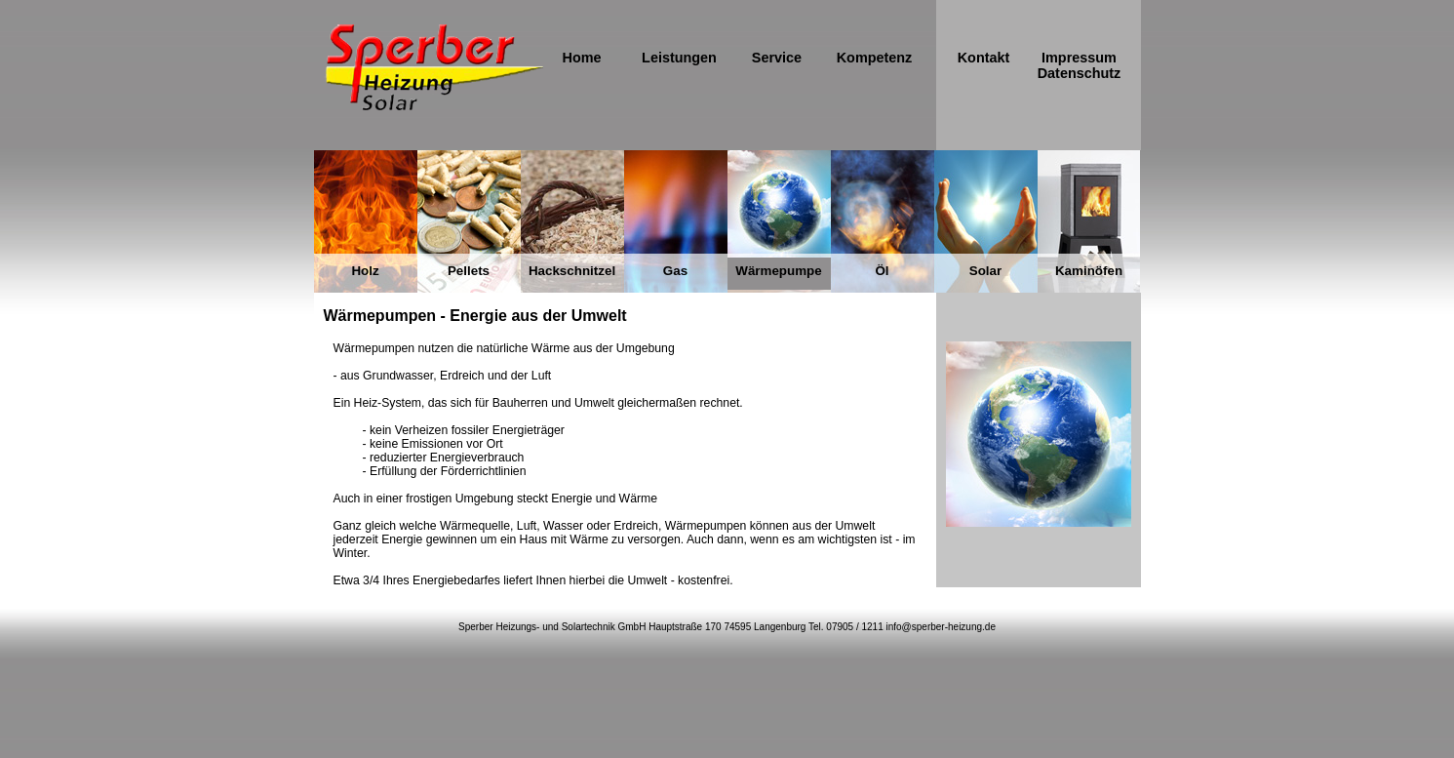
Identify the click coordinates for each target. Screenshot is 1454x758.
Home (581, 57)
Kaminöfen (1088, 270)
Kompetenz (875, 57)
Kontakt (984, 57)
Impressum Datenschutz (1079, 65)
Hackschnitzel (572, 270)
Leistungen (679, 57)
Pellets (469, 270)
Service (777, 57)
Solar (985, 270)
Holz (364, 270)
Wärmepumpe (778, 270)
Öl (881, 270)
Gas (675, 270)
